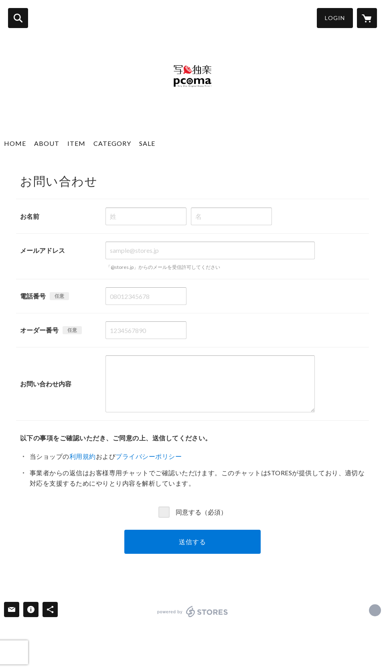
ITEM (76, 143)
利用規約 (82, 456)
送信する (192, 541)
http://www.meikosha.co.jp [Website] (375, 610)
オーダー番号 (39, 330)
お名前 (29, 216)
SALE (147, 143)
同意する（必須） (201, 511)
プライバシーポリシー (149, 456)
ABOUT (46, 143)
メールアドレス (42, 250)
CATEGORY (112, 143)
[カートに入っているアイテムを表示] (367, 18)
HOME (15, 143)
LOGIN (335, 17)
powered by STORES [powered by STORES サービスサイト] (192, 611)
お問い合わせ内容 (45, 383)
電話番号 (33, 296)
